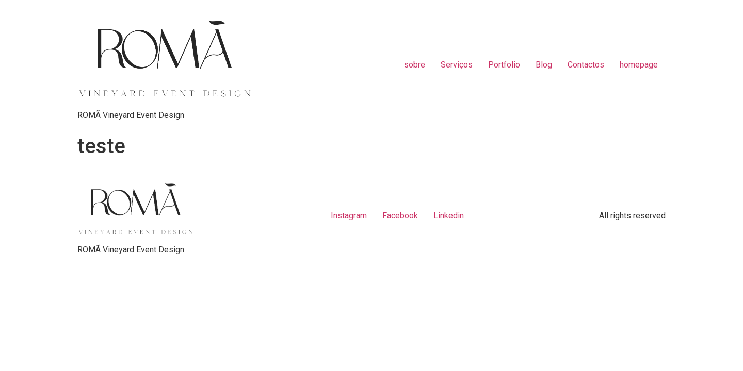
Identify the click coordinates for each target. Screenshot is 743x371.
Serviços (457, 65)
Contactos (586, 65)
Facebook (400, 216)
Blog (544, 65)
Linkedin (448, 216)
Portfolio (504, 65)
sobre (414, 65)
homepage (639, 65)
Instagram (349, 216)
